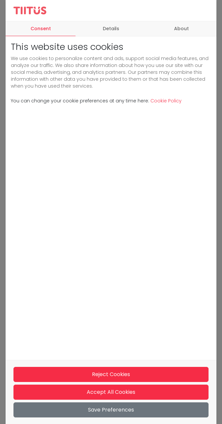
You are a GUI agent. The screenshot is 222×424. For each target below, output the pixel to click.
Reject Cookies (111, 374)
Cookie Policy (165, 100)
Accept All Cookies (111, 392)
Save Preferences (111, 409)
